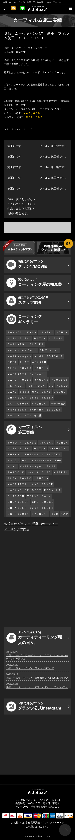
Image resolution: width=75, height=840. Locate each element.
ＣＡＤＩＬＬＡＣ (41, 391)
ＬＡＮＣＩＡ (41, 368)
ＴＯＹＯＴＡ (14, 332)
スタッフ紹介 (27, 301)
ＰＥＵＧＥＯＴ (59, 379)
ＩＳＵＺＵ (13, 460)
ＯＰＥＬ (12, 362)
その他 (37, 415)
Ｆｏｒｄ (24, 391)
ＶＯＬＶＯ (62, 385)
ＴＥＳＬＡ (47, 397)
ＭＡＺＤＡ (40, 338)
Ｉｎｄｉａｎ (14, 415)
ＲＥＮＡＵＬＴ (15, 385)
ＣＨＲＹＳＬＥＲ (17, 397)
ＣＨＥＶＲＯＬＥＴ (18, 502)
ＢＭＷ (43, 350)
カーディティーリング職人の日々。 (34, 637)
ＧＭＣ (35, 502)
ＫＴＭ (28, 415)
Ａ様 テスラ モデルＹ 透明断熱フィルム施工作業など (37, 677)
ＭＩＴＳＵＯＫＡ (51, 454)
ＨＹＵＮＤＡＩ (40, 403)
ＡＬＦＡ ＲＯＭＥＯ (19, 368)
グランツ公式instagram (33, 707)
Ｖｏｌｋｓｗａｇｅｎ (19, 356)
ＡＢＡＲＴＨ (39, 362)
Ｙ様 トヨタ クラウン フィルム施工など (30, 668)
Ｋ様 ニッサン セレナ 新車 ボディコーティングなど (37, 687)
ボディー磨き (58, 403)
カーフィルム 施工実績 (24, 430)
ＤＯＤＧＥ (60, 391)
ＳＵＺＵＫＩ (36, 344)
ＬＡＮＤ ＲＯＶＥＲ (19, 379)
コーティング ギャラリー (24, 319)
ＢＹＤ (54, 514)
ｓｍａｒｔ (33, 472)
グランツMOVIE (26, 265)
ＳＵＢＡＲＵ (56, 338)
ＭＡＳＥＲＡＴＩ (17, 374)
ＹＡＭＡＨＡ (36, 409)
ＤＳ (51, 385)
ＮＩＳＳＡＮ (46, 332)
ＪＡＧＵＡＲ (41, 379)
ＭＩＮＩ (54, 350)
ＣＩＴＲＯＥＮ (37, 385)
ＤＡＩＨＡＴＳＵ (17, 344)
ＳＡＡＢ (12, 391)
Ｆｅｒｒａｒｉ (37, 374)
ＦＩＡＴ (24, 362)
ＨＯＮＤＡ (62, 332)
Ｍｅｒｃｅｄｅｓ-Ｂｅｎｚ (22, 350)
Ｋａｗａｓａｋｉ (17, 409)
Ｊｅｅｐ (34, 397)
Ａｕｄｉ (39, 356)
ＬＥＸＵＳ (30, 332)
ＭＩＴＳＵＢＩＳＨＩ (19, 338)
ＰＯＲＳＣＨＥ (54, 356)
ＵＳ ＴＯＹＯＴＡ (18, 403)
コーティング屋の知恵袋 (34, 283)
